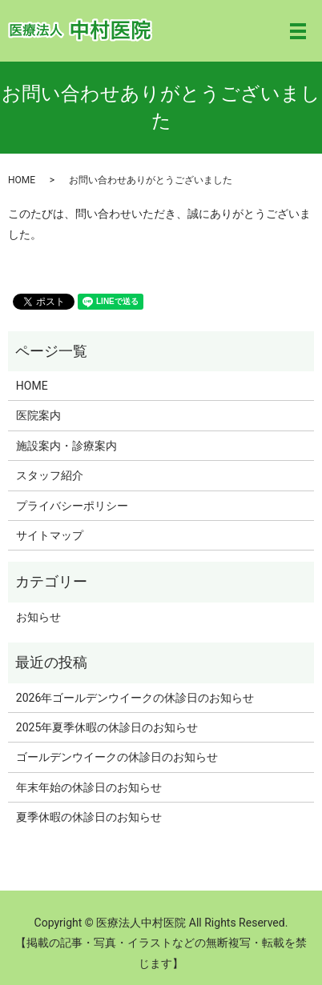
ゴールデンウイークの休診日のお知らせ (117, 757)
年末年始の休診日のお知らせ (89, 787)
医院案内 (38, 415)
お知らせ (38, 617)
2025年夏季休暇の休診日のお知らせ (107, 727)
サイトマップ (49, 535)
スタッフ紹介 (49, 475)
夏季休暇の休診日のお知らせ (89, 817)
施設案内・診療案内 (66, 445)
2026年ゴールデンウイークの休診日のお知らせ (135, 697)
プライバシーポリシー (72, 505)
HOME (21, 180)
